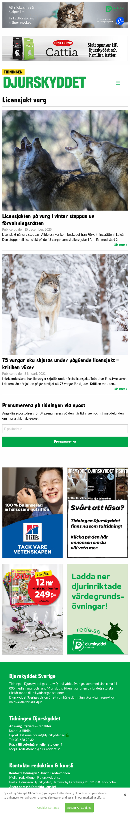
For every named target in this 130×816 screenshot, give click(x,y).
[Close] (125, 795)
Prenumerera (65, 441)
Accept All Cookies (79, 808)
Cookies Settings (48, 808)
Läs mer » (121, 245)
